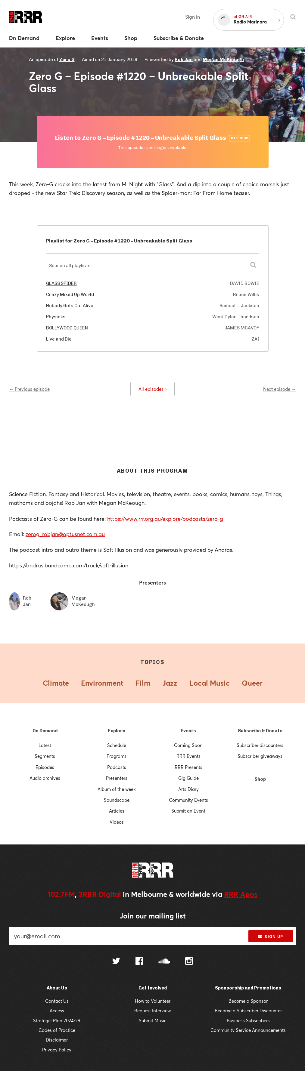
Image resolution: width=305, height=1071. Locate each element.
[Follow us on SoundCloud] (164, 961)
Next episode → (279, 389)
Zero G (67, 59)
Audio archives (45, 778)
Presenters (116, 778)
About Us (57, 988)
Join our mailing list (153, 916)
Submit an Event (188, 811)
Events (188, 730)
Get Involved (152, 988)
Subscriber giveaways (260, 756)
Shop (260, 779)
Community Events (188, 800)
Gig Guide (188, 778)
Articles (116, 811)
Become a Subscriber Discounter (248, 1011)
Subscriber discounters (260, 745)
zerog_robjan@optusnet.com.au (65, 534)
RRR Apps (241, 894)
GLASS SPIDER (61, 283)
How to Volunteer (152, 1001)
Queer (252, 683)
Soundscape (116, 800)
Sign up (270, 936)
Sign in (192, 17)
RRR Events (188, 756)
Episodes (45, 767)
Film (142, 683)
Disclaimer (57, 1040)
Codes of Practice (57, 1030)
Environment (102, 683)
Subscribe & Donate (260, 730)
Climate (56, 683)
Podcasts (116, 767)
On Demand (45, 730)
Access (57, 1011)
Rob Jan (184, 59)
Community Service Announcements (248, 1030)
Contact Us (57, 1001)
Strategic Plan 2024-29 (56, 1020)
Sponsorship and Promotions (248, 988)
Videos (117, 822)
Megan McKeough (223, 59)
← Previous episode (29, 389)
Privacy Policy (56, 1050)
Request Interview (152, 1011)
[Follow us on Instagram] (189, 962)
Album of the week (117, 789)
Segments (45, 756)
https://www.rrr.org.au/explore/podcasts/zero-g (165, 518)
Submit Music (153, 1020)
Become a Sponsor (248, 1001)
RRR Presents (188, 767)
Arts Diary (188, 789)
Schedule (116, 745)
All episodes (152, 389)
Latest (45, 745)
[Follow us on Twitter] (116, 962)
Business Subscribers (248, 1020)
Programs (116, 756)
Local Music (209, 683)
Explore (116, 730)
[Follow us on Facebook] (139, 962)
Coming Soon (188, 745)
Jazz (169, 683)
